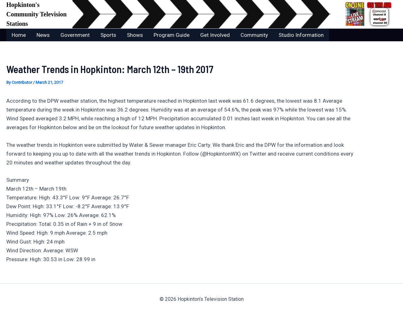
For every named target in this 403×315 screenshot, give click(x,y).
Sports (108, 35)
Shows (135, 35)
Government (75, 35)
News (43, 35)
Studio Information (301, 35)
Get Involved (215, 35)
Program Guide (172, 35)
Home (19, 35)
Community (254, 35)
